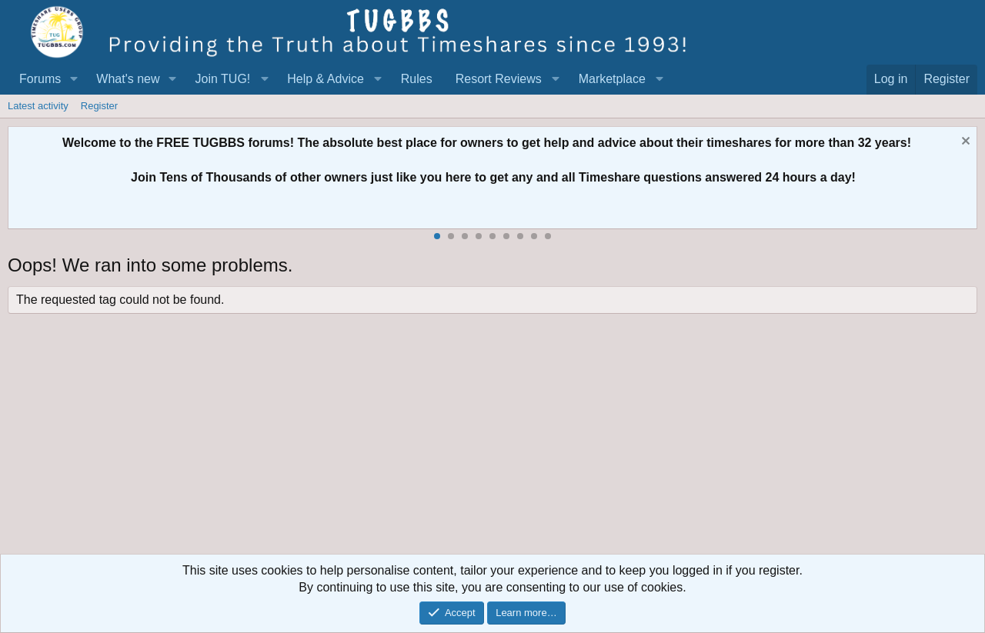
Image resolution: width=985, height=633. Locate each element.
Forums (40, 78)
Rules (416, 78)
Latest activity (38, 106)
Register (99, 106)
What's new (127, 78)
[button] (73, 79)
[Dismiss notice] (963, 143)
